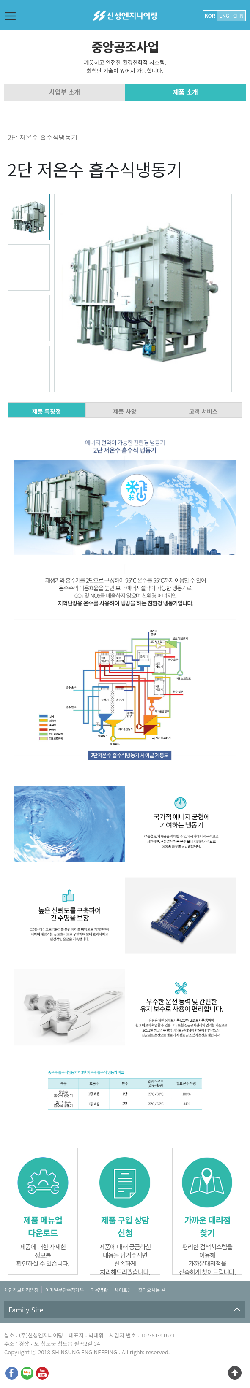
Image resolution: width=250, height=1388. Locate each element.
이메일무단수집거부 (64, 1289)
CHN (238, 15)
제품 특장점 (46, 411)
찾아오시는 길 (151, 1289)
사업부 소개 (64, 91)
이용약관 (99, 1289)
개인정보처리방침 (21, 1289)
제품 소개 (185, 91)
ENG (224, 15)
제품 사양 (124, 411)
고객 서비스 (203, 411)
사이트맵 (123, 1289)
